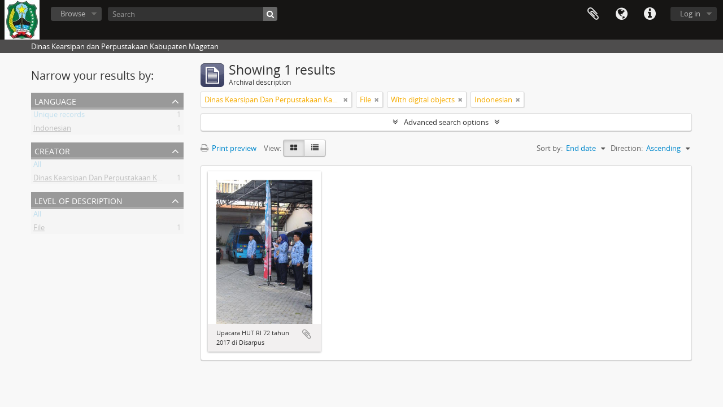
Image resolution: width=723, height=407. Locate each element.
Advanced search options (446, 122)
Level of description (78, 199)
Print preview (228, 148)
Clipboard (593, 14)
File (39, 229)
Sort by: (550, 148)
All (37, 166)
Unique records (59, 116)
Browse (72, 13)
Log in (690, 13)
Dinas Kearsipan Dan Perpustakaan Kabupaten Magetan (127, 180)
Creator (52, 150)
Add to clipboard (306, 334)
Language (621, 14)
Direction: (627, 148)
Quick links (649, 14)
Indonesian (52, 130)
